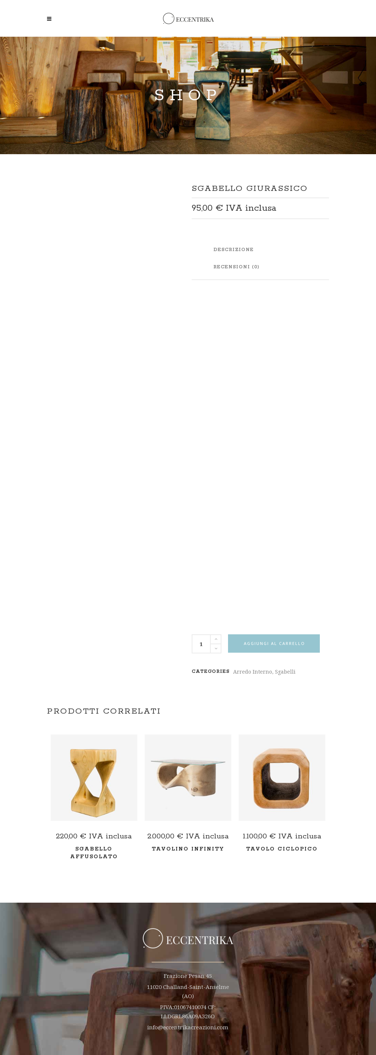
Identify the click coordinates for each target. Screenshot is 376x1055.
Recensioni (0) (236, 267)
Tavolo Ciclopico (282, 849)
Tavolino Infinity (188, 849)
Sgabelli (285, 671)
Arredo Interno (252, 671)
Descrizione (233, 250)
